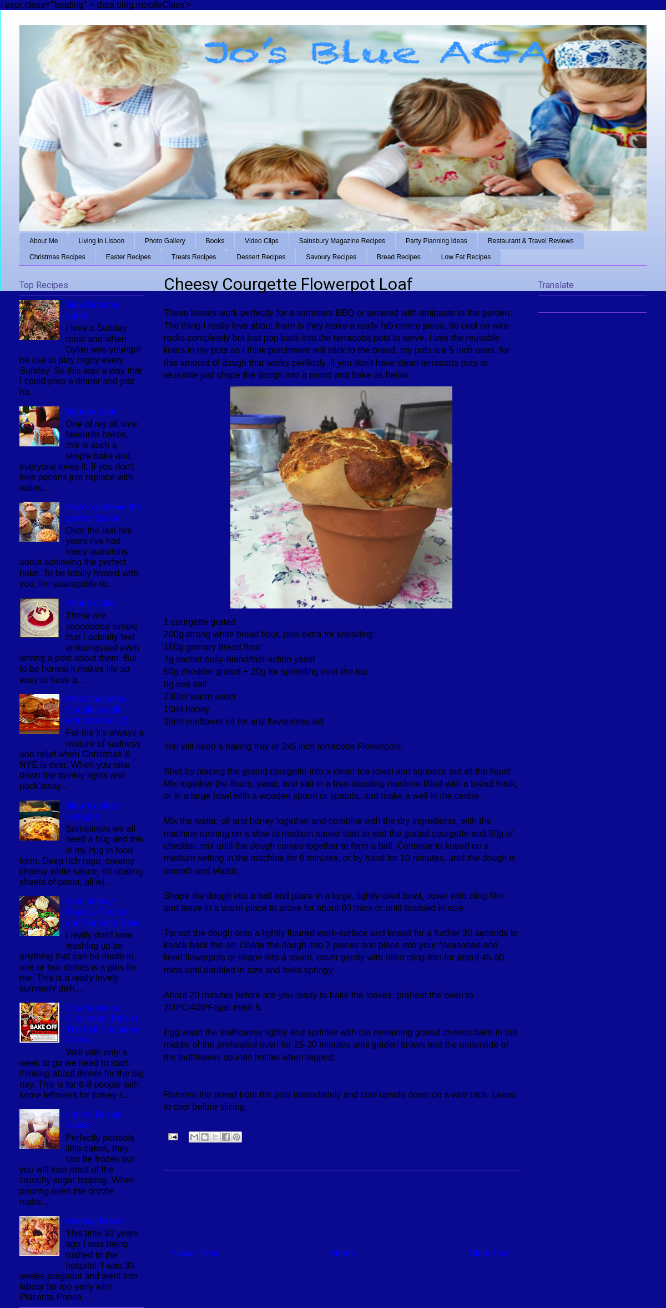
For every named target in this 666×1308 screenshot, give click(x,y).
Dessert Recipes (260, 257)
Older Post (489, 1253)
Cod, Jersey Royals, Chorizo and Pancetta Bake (102, 912)
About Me (43, 241)
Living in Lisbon (101, 241)
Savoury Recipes (331, 257)
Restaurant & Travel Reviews (531, 241)
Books (215, 241)
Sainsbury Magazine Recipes (342, 241)
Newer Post (195, 1253)
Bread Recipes (399, 257)
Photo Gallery (165, 241)
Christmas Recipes (57, 257)
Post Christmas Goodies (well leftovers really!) (96, 710)
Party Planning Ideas (436, 241)
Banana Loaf (90, 411)
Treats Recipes (193, 257)
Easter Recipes (128, 257)
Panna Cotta (90, 603)
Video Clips (261, 241)
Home (343, 1253)
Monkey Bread (94, 1221)
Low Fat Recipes (466, 257)
